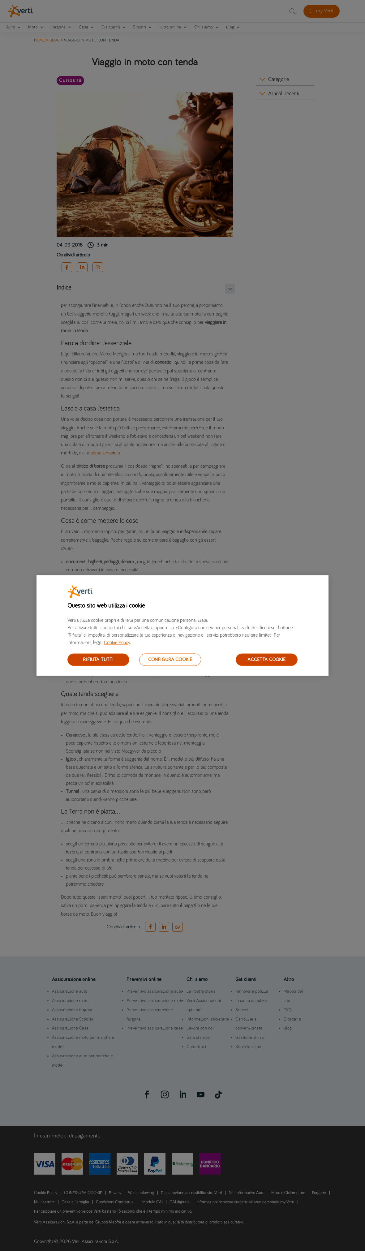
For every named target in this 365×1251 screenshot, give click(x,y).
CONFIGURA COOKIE (170, 659)
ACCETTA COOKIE (266, 659)
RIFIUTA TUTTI (98, 659)
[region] (182, 625)
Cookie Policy (117, 642)
